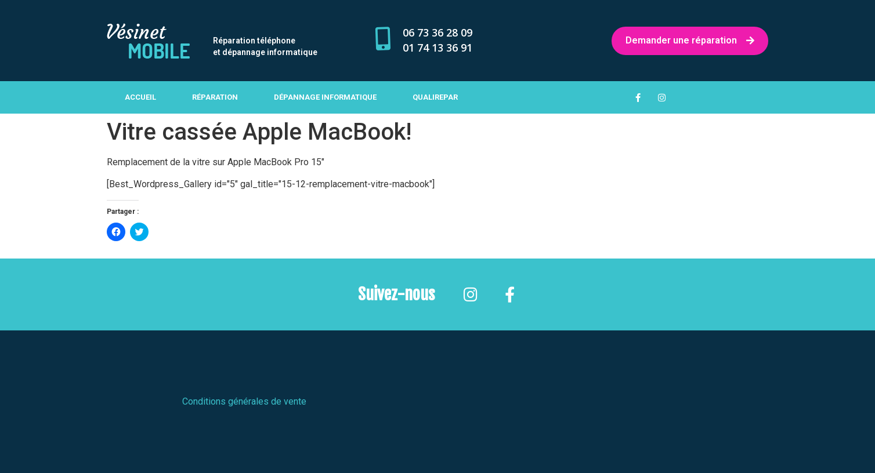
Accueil (140, 97)
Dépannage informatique (325, 97)
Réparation (215, 97)
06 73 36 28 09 (437, 32)
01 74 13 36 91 (437, 47)
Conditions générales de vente (244, 401)
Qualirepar (435, 97)
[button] (148, 41)
